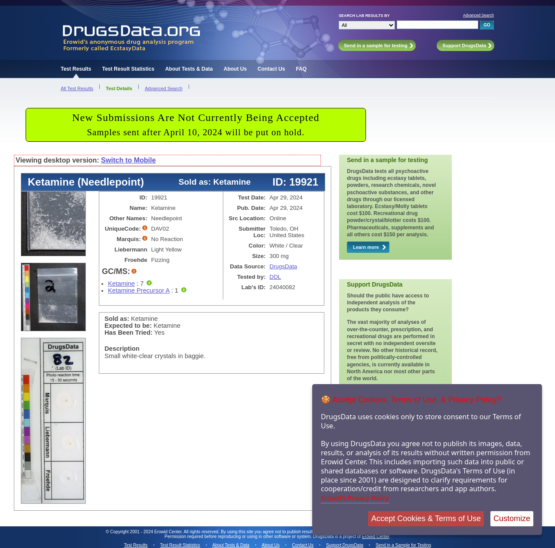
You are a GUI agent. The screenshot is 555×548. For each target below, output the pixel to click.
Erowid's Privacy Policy (355, 497)
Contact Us (271, 69)
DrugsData (283, 266)
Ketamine (121, 283)
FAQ (301, 69)
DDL (275, 277)
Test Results (76, 69)
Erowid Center (375, 536)
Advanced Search (478, 15)
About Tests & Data (189, 69)
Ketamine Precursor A (139, 290)
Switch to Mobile (128, 160)
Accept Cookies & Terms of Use (426, 518)
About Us (235, 69)
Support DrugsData (344, 545)
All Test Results (77, 88)
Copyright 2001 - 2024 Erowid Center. (146, 531)
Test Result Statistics (128, 69)
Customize (511, 518)
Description (122, 348)
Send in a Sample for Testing (403, 545)
